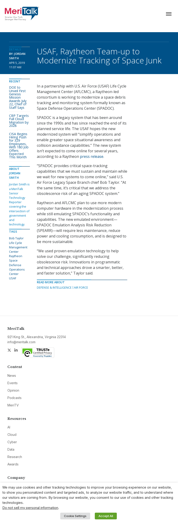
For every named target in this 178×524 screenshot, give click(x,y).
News (11, 375)
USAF (12, 278)
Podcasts (14, 398)
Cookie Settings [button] (75, 516)
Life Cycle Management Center (18, 247)
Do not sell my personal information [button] (30, 508)
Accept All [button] (106, 516)
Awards (13, 464)
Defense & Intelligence (54, 287)
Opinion (13, 390)
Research (14, 457)
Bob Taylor (16, 238)
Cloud (11, 435)
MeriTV (13, 405)
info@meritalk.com (21, 342)
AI (8, 427)
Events (12, 383)
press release (91, 156)
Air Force (81, 287)
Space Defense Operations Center (17, 267)
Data (10, 449)
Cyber (12, 442)
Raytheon (15, 256)
